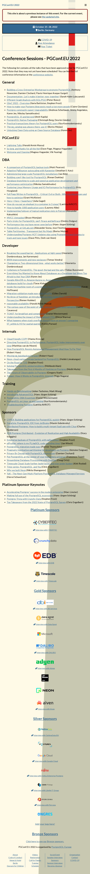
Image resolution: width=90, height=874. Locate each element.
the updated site (50, 16)
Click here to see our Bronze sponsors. (45, 841)
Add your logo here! (45, 824)
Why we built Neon (16, 470)
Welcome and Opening (18, 152)
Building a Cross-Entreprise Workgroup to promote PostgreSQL (39, 89)
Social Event (55, 855)
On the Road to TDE (17, 362)
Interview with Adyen (45, 668)
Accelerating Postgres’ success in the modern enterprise (35, 492)
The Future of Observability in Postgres (26, 372)
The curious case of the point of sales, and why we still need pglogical (41, 307)
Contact (74, 857)
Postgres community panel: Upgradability (27, 110)
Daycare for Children (15, 866)
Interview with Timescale (45, 581)
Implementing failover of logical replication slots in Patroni (36, 211)
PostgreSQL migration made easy (24, 446)
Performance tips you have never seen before (29, 224)
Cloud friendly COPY (17, 339)
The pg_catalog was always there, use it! (27, 126)
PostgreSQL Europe (61, 847)
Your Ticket (46, 46)
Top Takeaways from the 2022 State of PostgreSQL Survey (36, 502)
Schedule (35, 866)
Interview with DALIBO (45, 652)
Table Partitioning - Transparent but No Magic (29, 231)
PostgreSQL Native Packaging (22, 120)
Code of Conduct (15, 857)
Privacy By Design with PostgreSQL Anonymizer (31, 453)
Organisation (74, 855)
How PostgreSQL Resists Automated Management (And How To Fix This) (44, 349)
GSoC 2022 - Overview (18, 103)
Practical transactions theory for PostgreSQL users (32, 123)
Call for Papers (35, 860)
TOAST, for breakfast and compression (26, 313)
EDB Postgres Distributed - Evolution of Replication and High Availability (43, 433)
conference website (43, 74)
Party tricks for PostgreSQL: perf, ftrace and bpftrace (33, 221)
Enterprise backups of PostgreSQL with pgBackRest (33, 440)
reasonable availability (18, 303)
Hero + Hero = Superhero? (20, 201)
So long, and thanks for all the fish (23, 148)
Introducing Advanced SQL (20, 394)
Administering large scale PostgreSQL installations (32, 174)
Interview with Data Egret (45, 624)
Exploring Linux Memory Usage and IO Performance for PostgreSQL (41, 187)
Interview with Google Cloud (45, 761)
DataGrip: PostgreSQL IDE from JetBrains (28, 423)
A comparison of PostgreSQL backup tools (28, 167)
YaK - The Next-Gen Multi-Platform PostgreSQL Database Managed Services (46, 473)
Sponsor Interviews (55, 863)
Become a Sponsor (54, 866)
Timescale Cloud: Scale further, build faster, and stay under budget (40, 463)
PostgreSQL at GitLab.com (20, 227)
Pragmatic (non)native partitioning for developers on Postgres (38, 450)
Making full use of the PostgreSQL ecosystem (30, 495)
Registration (35, 857)
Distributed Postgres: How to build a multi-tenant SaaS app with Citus (41, 426)
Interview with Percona (45, 805)
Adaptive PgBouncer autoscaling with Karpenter (31, 170)
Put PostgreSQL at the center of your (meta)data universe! (36, 456)
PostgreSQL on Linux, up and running (25, 401)
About (15, 855)
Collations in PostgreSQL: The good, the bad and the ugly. (35, 270)
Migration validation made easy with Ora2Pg (29, 293)
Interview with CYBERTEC (45, 530)
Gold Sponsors (45, 591)
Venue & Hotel (15, 860)
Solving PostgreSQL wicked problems (25, 366)
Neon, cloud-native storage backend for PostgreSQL (33, 359)
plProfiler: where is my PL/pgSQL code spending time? (34, 443)
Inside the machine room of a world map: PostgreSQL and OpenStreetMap (44, 286)
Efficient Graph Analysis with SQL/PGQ (26, 100)
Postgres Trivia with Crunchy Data (24, 499)
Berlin (15, 863)
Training (35, 863)
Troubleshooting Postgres (20, 404)
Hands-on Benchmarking (19, 391)
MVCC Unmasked (16, 217)
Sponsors (55, 860)
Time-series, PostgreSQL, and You (24, 466)
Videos (35, 855)
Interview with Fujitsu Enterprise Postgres (45, 776)
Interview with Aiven (45, 709)
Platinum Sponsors (45, 510)
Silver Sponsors (45, 719)
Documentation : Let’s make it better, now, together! (33, 96)
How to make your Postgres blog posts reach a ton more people (38, 106)
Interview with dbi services (45, 608)
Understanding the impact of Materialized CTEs (31, 317)
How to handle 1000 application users (25, 207)
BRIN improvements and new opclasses (26, 259)
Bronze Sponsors (45, 834)
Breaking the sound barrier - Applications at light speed (34, 253)
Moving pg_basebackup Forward (23, 355)
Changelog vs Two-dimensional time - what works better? (35, 263)
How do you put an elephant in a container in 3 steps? (33, 204)
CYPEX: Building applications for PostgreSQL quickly (33, 419)
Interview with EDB (45, 563)
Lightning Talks (14, 145)
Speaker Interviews (55, 857)
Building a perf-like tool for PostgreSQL (27, 177)
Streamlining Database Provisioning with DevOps (31, 460)
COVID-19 (46, 39)
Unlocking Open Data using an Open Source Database (33, 130)
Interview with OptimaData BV (45, 735)
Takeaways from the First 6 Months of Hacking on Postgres (36, 369)
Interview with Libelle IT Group (45, 790)
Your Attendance (46, 43)
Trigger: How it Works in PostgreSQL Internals (30, 376)
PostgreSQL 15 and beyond (20, 116)
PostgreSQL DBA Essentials (21, 397)
